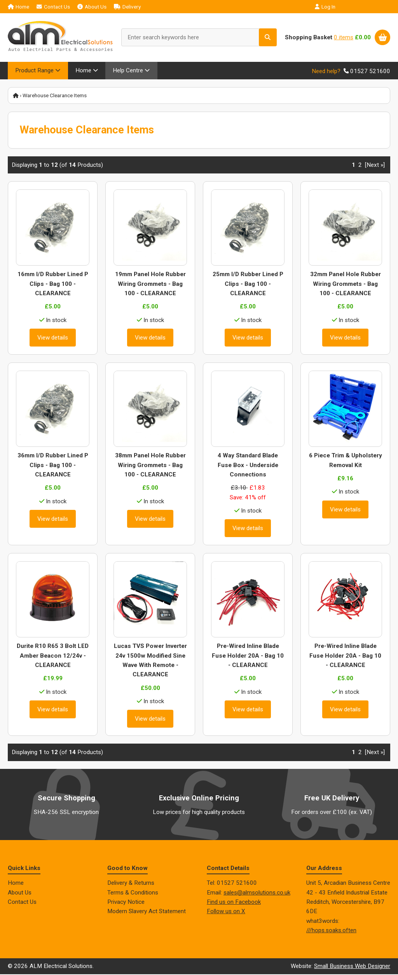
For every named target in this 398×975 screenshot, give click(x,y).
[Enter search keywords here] (199, 37)
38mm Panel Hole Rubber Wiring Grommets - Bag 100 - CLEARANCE (150, 466)
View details (52, 338)
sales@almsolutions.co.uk (256, 893)
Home (18, 7)
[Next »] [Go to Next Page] (375, 165)
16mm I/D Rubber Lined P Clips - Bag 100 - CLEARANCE (52, 285)
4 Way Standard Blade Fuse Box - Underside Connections (248, 466)
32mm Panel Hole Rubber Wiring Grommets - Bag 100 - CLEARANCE (345, 285)
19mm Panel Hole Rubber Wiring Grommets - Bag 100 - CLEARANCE (150, 285)
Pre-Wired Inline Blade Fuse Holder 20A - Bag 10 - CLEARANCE (248, 657)
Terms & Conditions (132, 893)
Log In (325, 7)
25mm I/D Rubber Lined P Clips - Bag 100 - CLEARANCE (248, 285)
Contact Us (53, 7)
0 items (343, 37)
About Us (91, 7)
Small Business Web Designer (352, 967)
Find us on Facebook (234, 902)
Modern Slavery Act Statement (146, 912)
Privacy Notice (126, 902)
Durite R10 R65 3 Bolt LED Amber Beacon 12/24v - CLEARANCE (53, 657)
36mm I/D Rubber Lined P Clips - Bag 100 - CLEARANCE (52, 466)
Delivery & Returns (130, 883)
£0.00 (363, 37)
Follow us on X (226, 912)
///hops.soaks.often (331, 931)
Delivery (127, 7)
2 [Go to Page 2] (360, 165)
